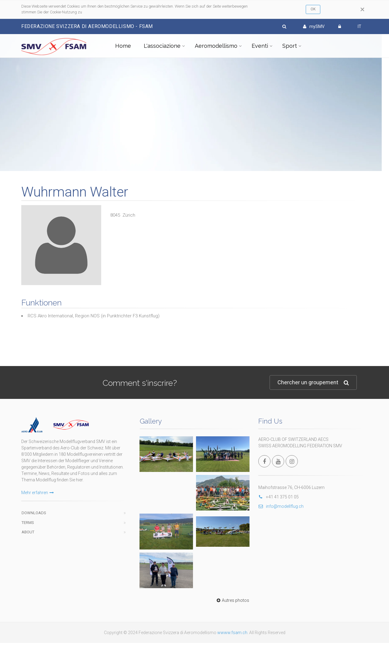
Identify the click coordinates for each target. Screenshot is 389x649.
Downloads (34, 513)
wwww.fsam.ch (232, 632)
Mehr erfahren (37, 492)
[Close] (362, 9)
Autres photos (232, 600)
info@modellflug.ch (281, 506)
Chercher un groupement (313, 382)
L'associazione (162, 46)
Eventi (260, 46)
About (28, 532)
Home (123, 46)
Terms (28, 522)
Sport (289, 46)
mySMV (314, 26)
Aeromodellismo (216, 46)
